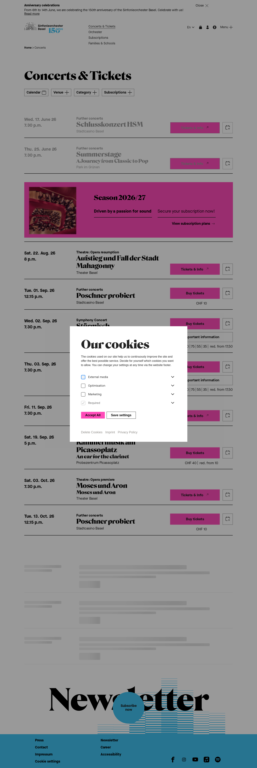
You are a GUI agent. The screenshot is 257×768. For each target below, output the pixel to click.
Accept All (93, 415)
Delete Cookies (92, 432)
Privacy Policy (128, 432)
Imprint (110, 432)
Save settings (121, 415)
